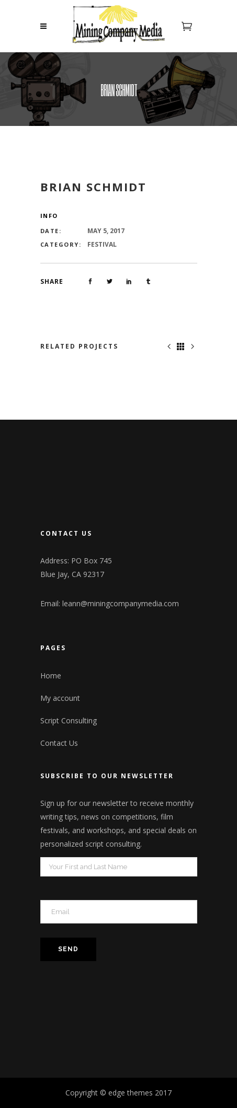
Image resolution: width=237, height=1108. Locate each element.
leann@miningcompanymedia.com (120, 603)
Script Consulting (68, 720)
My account (60, 698)
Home (50, 675)
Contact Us (59, 743)
